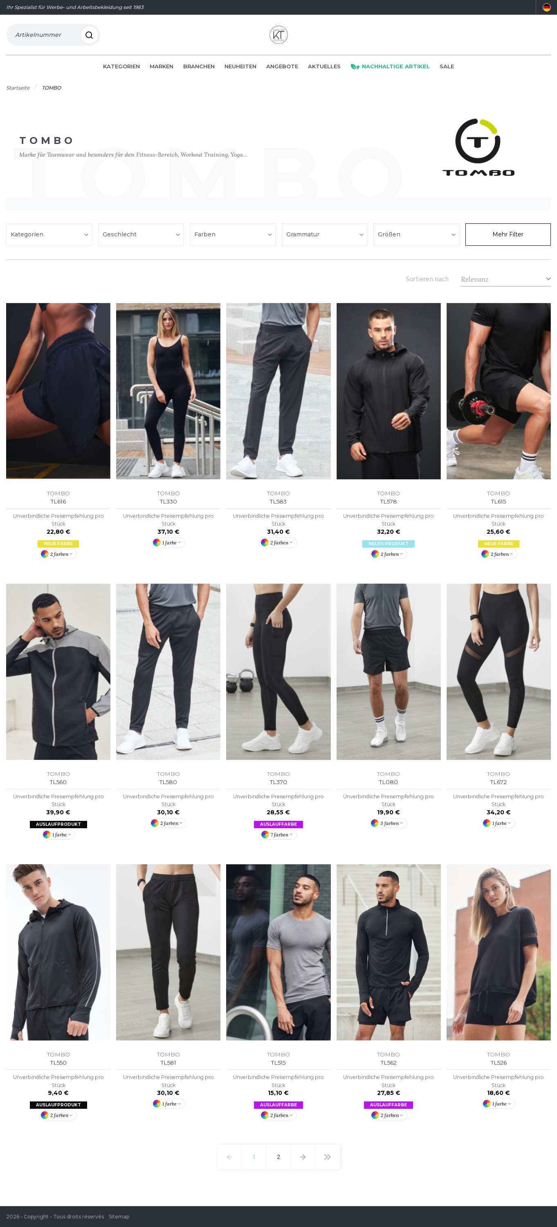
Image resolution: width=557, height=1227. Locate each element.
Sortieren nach (427, 283)
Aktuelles (324, 70)
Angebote (282, 70)
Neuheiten (240, 70)
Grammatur (303, 238)
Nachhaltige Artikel (390, 70)
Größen (390, 238)
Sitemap (119, 1217)
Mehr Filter (507, 238)
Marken (161, 70)
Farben (205, 238)
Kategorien (121, 70)
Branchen (199, 70)
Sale (447, 70)
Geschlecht (120, 238)
